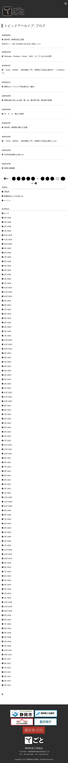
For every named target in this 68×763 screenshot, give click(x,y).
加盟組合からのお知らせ (13, 196)
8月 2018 (7, 620)
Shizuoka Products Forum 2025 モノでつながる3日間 (27, 56)
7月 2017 (7, 668)
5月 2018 (7, 633)
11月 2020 (8, 502)
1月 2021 (7, 493)
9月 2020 (7, 510)
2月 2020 (7, 541)
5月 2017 (7, 676)
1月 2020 (7, 545)
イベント (7, 200)
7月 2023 (7, 362)
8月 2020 (7, 515)
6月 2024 (7, 314)
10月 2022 (8, 401)
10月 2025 (8, 244)
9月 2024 (7, 301)
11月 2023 (8, 344)
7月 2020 (7, 519)
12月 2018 (8, 602)
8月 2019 (7, 567)
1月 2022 (7, 440)
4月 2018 (7, 637)
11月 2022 (8, 397)
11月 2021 (8, 449)
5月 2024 (7, 318)
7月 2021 (7, 467)
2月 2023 (7, 384)
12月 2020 (8, 497)
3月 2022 (7, 432)
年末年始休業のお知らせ (14, 154)
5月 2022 (7, 423)
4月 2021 (7, 480)
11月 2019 (8, 554)
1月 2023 (7, 388)
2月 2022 (7, 436)
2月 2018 (7, 646)
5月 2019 (7, 580)
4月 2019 (7, 585)
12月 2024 (8, 288)
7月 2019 (7, 572)
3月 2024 (7, 327)
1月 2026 (7, 231)
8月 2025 (7, 253)
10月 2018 (8, 611)
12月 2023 (8, 340)
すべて (6, 213)
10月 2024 (8, 296)
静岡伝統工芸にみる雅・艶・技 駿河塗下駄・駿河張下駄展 (28, 100)
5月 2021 (7, 475)
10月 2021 (8, 454)
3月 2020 (7, 537)
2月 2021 (7, 489)
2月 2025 (7, 279)
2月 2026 (7, 226)
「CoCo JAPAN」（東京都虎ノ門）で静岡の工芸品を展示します (30, 141)
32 (63, 179)
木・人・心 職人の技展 (14, 114)
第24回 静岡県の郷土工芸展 (15, 127)
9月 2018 (7, 615)
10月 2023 (8, 349)
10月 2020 (8, 506)
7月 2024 (7, 309)
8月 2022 (7, 410)
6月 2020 (7, 523)
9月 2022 (7, 406)
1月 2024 (7, 336)
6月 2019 (7, 576)
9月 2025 (7, 248)
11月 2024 (8, 292)
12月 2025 (8, 235)
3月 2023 (7, 379)
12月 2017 (8, 650)
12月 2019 (8, 550)
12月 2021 (8, 445)
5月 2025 (7, 266)
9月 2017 (7, 659)
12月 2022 (8, 392)
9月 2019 (7, 563)
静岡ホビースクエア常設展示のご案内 (19, 87)
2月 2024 (7, 331)
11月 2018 (8, 606)
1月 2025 (7, 283)
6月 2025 (7, 261)
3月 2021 (7, 484)
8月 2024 (7, 305)
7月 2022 (7, 414)
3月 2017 (7, 685)
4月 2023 (7, 375)
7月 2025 (7, 257)
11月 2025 (8, 240)
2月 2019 (7, 593)
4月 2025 (7, 270)
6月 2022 (7, 419)
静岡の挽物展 (9, 168)
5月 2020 (7, 528)
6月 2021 (7, 471)
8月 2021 (7, 462)
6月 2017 (7, 672)
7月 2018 (7, 624)
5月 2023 (7, 371)
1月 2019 (7, 598)
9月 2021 (7, 458)
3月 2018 (7, 641)
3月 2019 (7, 589)
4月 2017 (7, 681)
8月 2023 (7, 357)
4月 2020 (7, 532)
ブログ (6, 192)
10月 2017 (8, 655)
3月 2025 (7, 274)
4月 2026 (7, 218)
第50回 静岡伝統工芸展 (14, 39)
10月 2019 (8, 558)
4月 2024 (7, 323)
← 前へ (7, 179)
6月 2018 (7, 628)
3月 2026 (7, 222)
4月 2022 (7, 427)
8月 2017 (7, 663)
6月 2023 (7, 366)
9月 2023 (7, 353)
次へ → (34, 183)
